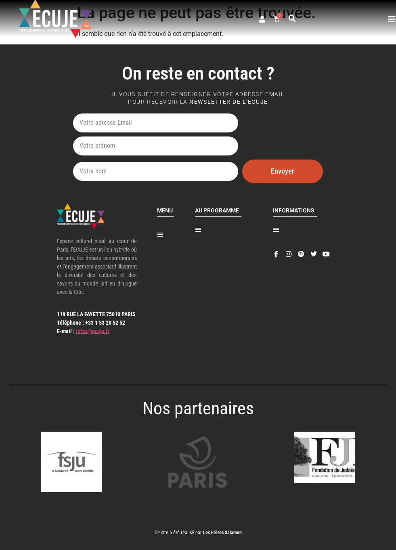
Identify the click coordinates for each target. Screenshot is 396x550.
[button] (292, 18)
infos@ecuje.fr (93, 331)
